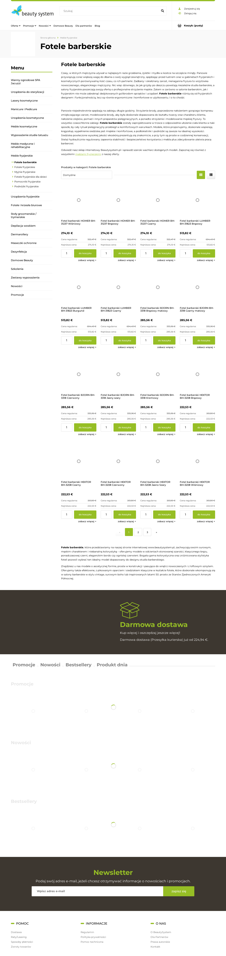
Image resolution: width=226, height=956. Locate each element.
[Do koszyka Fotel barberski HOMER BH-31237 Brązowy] (125, 253)
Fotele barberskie (25, 162)
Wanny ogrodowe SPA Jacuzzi (25, 81)
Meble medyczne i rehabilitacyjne (23, 145)
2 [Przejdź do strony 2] (138, 532)
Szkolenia (17, 269)
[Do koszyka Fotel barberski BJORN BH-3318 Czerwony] (85, 427)
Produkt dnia (112, 665)
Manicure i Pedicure (24, 109)
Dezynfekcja (19, 251)
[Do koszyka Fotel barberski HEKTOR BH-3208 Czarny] (85, 514)
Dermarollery (19, 234)
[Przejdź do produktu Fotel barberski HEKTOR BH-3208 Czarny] (78, 461)
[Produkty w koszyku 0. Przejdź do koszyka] (193, 25)
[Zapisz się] (178, 891)
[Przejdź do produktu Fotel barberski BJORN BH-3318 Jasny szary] (118, 374)
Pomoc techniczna (92, 941)
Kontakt (155, 946)
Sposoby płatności (22, 941)
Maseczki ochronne (24, 243)
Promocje (17, 294)
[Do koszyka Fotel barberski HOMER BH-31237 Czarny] (164, 253)
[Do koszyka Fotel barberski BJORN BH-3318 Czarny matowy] (204, 340)
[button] (87, 260)
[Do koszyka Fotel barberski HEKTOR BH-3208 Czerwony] (125, 514)
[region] (31, 347)
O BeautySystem (161, 932)
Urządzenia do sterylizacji (27, 92)
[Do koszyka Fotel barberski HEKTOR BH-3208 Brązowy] (204, 427)
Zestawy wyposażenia (25, 277)
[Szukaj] (162, 11)
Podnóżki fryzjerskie (26, 186)
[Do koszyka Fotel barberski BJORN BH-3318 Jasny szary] (125, 427)
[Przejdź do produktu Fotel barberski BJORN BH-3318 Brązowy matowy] (158, 287)
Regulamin (87, 932)
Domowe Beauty (22, 260)
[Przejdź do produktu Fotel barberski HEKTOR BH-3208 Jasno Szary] (158, 461)
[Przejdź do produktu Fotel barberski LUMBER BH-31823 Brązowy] (197, 200)
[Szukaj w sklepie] (110, 11)
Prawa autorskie (160, 941)
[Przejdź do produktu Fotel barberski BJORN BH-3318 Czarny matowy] (197, 287)
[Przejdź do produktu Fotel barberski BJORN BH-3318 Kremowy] (158, 374)
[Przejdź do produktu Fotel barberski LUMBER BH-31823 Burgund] (78, 287)
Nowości (16, 286)
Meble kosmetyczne (24, 126)
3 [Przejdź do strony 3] (147, 532)
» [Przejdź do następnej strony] (156, 532)
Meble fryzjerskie (22, 155)
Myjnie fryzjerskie (24, 171)
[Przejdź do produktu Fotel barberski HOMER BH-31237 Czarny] (158, 200)
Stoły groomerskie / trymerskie (23, 215)
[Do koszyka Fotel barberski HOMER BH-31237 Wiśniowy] (85, 253)
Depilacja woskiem (23, 225)
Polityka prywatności (93, 937)
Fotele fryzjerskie (24, 167)
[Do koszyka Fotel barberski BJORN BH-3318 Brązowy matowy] (164, 340)
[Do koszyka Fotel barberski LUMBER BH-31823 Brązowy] (204, 253)
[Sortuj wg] (86, 175)
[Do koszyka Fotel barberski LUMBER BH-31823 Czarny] (125, 340)
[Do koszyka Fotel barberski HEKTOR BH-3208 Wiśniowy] (204, 514)
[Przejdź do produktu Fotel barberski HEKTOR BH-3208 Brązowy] (197, 374)
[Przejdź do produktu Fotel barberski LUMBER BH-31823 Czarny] (118, 287)
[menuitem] (15, 25)
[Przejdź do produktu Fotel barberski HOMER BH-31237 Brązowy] (118, 200)
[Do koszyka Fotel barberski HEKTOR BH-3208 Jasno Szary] (164, 514)
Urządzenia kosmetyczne (27, 117)
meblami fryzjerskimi (88, 154)
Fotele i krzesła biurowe (26, 205)
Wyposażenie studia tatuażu (29, 135)
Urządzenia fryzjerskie (25, 196)
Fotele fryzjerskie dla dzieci (30, 176)
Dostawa (16, 932)
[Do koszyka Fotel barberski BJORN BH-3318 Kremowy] (164, 427)
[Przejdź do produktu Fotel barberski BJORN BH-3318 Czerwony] (78, 374)
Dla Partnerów (159, 937)
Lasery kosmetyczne (24, 100)
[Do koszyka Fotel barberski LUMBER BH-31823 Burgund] (85, 340)
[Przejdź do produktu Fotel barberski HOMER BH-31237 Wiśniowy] (78, 200)
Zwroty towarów (21, 946)
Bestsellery (79, 665)
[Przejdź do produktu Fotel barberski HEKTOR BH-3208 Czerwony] (118, 461)
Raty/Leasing (19, 937)
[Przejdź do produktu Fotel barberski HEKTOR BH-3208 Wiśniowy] (197, 461)
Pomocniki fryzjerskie (27, 181)
